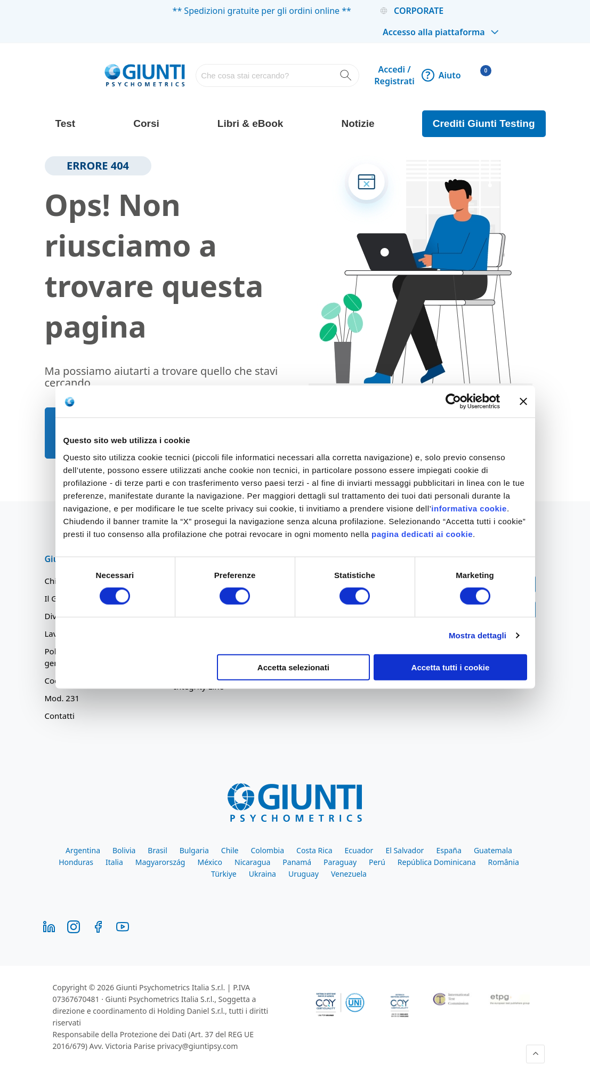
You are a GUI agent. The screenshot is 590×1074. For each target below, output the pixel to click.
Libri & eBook (250, 123)
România (503, 862)
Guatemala (493, 850)
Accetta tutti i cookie (450, 666)
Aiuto (441, 75)
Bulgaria (194, 850)
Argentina (83, 850)
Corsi (146, 123)
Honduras (76, 862)
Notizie (357, 123)
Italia (114, 862)
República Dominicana (437, 862)
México (209, 862)
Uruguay (303, 874)
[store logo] (145, 75)
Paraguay (340, 862)
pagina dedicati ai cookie (422, 533)
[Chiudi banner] (523, 401)
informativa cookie (469, 507)
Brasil (157, 850)
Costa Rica (314, 850)
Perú (377, 862)
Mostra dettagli (477, 635)
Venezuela (349, 874)
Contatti (60, 715)
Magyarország (160, 862)
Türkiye (224, 874)
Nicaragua (252, 862)
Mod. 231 (62, 698)
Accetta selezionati (293, 666)
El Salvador (404, 850)
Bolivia (123, 850)
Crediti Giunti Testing (484, 123)
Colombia (267, 850)
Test (65, 123)
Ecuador (359, 850)
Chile (230, 850)
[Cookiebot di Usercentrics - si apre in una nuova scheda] (453, 402)
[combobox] (277, 75)
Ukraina (262, 874)
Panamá (296, 862)
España (448, 850)
